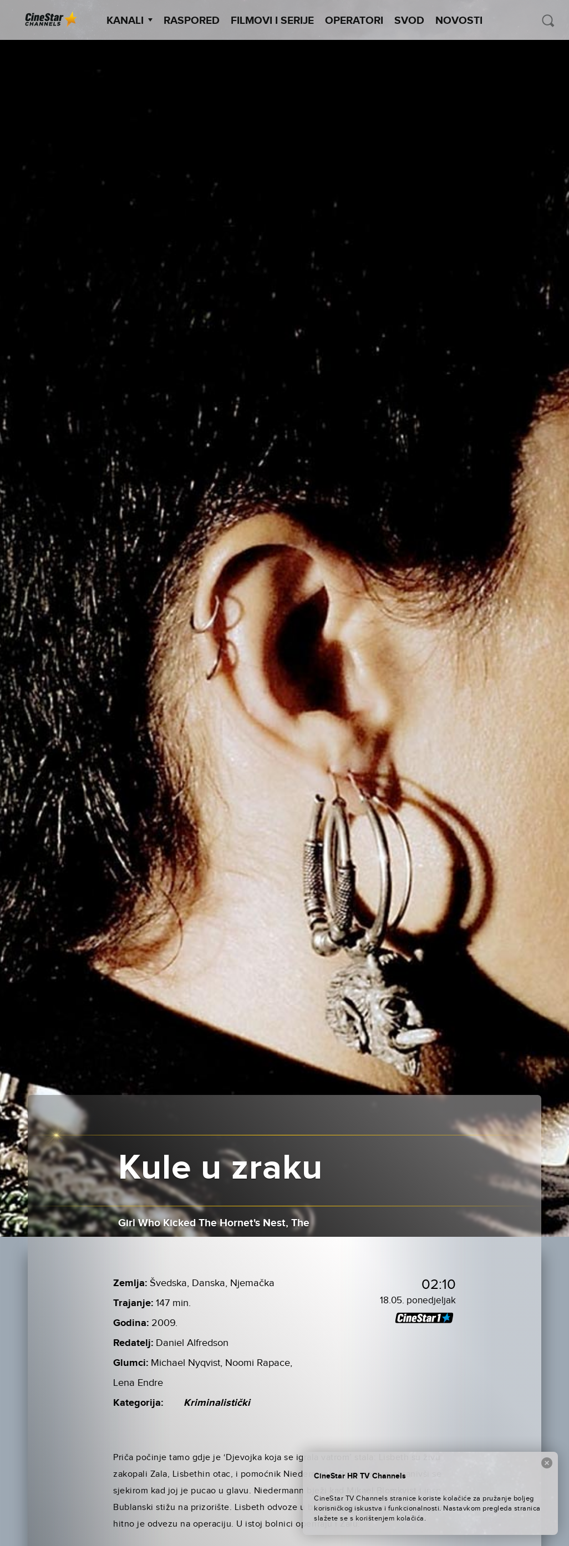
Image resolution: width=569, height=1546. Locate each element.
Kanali (129, 20)
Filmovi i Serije (272, 20)
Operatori (354, 20)
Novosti (458, 20)
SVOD (409, 20)
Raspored (192, 20)
